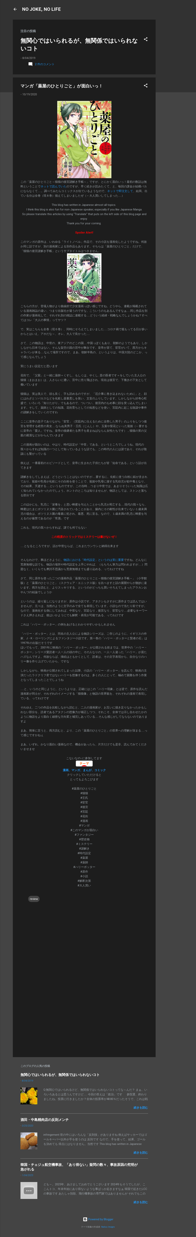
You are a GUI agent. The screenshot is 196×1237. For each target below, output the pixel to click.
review (34, 899)
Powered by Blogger (98, 1219)
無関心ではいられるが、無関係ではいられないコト (60, 1075)
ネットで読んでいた (53, 186)
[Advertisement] (171, 77)
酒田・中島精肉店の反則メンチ (44, 1120)
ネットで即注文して (120, 191)
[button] (145, 40)
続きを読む (141, 1107)
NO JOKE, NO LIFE (41, 9)
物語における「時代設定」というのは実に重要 (94, 560)
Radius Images (108, 1227)
